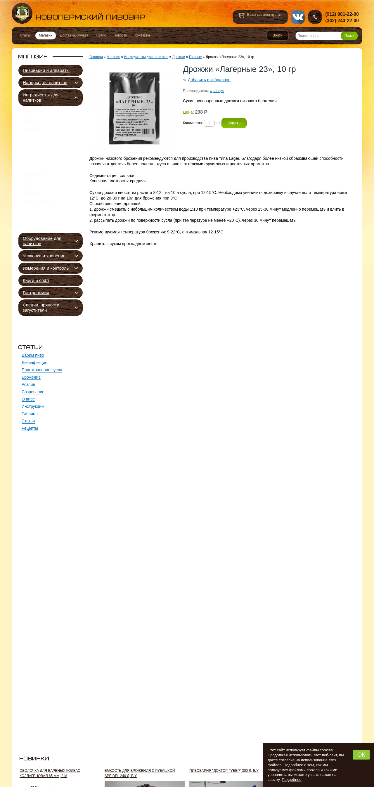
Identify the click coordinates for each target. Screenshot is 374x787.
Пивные (39, 146)
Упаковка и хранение (44, 255)
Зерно (30, 202)
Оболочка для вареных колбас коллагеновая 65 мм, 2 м (50, 773)
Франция (217, 91)
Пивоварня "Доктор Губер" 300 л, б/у (224, 771)
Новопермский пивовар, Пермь (78, 13)
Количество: (193, 123)
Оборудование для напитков (42, 241)
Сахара (31, 213)
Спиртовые (41, 173)
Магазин (113, 57)
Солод (30, 112)
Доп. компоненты (42, 225)
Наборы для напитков (45, 82)
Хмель (30, 123)
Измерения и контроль (46, 268)
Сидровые (41, 159)
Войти (277, 35)
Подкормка (41, 180)
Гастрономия (36, 292)
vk (298, 17)
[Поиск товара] (326, 36)
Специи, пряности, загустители (41, 307)
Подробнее (291, 779)
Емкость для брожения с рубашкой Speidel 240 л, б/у (140, 773)
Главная (96, 57)
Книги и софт (36, 280)
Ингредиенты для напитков (40, 97)
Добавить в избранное (209, 79)
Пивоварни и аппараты (46, 70)
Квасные (39, 153)
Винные (38, 166)
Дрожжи (32, 134)
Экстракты (35, 190)
